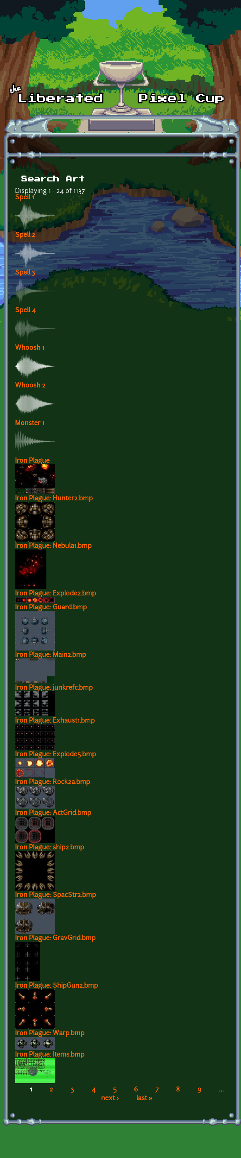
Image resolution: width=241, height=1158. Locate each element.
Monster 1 (29, 423)
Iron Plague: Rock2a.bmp (52, 782)
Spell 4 (25, 310)
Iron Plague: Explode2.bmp (55, 594)
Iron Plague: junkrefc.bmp (54, 688)
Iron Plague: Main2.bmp (50, 655)
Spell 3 (25, 273)
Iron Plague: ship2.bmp (49, 848)
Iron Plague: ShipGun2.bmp (56, 986)
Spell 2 (25, 235)
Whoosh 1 (29, 348)
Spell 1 (24, 198)
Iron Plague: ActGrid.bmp (53, 813)
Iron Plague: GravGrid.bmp (55, 938)
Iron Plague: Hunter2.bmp (54, 499)
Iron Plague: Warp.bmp (49, 1033)
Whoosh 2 (30, 386)
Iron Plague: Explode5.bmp (55, 755)
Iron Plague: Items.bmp (49, 1055)
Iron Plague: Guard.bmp (51, 608)
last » (144, 1098)
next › (110, 1098)
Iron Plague (32, 461)
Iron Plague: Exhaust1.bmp (55, 721)
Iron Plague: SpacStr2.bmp (55, 895)
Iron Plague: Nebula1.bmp (53, 546)
